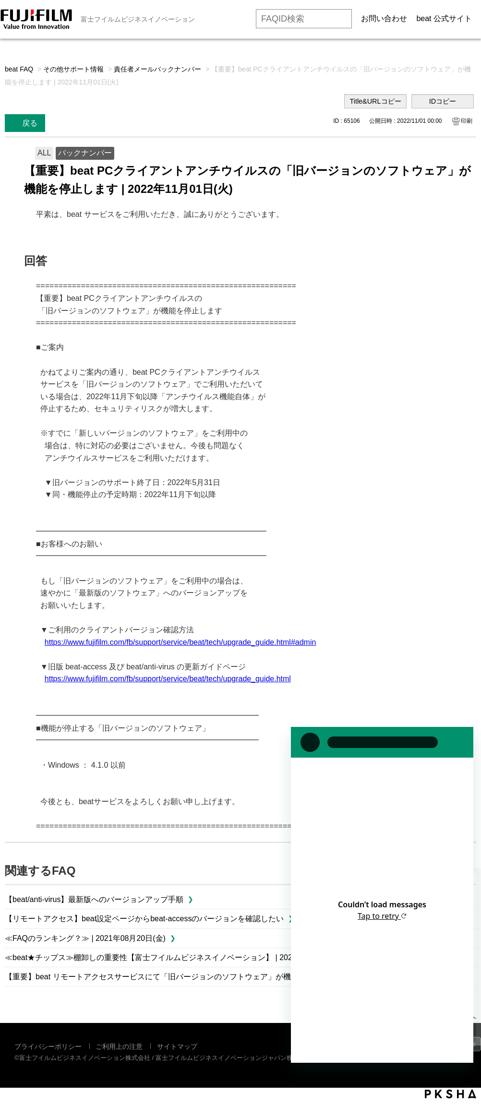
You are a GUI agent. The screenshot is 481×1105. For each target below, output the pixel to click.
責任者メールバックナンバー (157, 69)
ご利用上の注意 (119, 1046)
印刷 (466, 121)
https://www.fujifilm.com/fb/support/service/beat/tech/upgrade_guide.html (168, 679)
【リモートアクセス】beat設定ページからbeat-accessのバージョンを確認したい (144, 919)
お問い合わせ (384, 18)
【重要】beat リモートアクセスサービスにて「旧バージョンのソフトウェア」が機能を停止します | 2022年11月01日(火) (213, 977)
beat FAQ (19, 69)
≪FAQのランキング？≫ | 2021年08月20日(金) (85, 938)
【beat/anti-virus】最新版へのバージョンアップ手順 (94, 899)
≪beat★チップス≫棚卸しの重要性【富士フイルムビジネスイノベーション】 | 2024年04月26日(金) (177, 957)
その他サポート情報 (73, 69)
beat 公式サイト (444, 18)
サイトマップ (177, 1046)
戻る (29, 123)
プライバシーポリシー (48, 1046)
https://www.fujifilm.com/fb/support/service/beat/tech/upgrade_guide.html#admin (180, 642)
